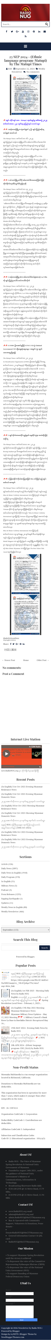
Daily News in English (11, 872)
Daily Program (7, 877)
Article (4, 864)
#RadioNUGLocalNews (11, 638)
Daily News (6, 868)
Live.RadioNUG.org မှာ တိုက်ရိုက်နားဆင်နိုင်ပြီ (20, 770)
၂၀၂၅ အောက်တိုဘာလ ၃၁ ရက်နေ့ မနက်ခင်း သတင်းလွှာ (23, 820)
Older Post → (43, 660)
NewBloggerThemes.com (12, 1337)
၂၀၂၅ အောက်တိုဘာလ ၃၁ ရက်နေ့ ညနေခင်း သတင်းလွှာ (23, 801)
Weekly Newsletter (10, 911)
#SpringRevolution (9, 640)
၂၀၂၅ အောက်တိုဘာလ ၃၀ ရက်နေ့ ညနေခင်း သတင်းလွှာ (23, 846)
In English (6, 881)
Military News (7, 885)
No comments (33, 71)
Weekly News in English (12, 907)
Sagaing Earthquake (10, 898)
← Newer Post (8, 660)
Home (26, 660)
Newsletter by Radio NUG (29, 1328)
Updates (5, 902)
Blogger (30, 956)
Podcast (5, 890)
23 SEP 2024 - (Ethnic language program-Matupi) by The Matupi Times (25, 60)
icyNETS (14, 1334)
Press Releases (7, 894)
